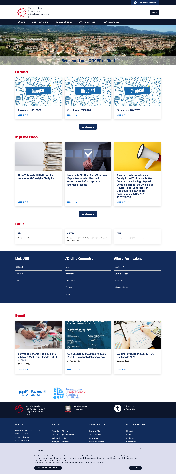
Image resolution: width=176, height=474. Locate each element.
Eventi (68, 293)
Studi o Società (121, 273)
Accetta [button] (135, 468)
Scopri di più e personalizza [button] (48, 468)
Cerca (154, 12)
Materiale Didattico (123, 287)
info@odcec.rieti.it (22, 433)
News (68, 266)
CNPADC (19, 273)
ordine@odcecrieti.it (23, 437)
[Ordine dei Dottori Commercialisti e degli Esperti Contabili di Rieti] (37, 12)
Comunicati (70, 280)
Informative (70, 273)
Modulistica (130, 438)
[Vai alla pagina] (32, 393)
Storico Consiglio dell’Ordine (63, 434)
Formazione (120, 280)
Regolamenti (131, 434)
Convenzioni (131, 441)
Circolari (69, 287)
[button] (141, 448)
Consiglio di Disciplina (60, 441)
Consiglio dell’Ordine (60, 431)
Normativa (130, 431)
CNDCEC (19, 266)
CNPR (18, 280)
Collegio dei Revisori (60, 438)
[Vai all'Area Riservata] (145, 2)
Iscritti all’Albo (121, 266)
